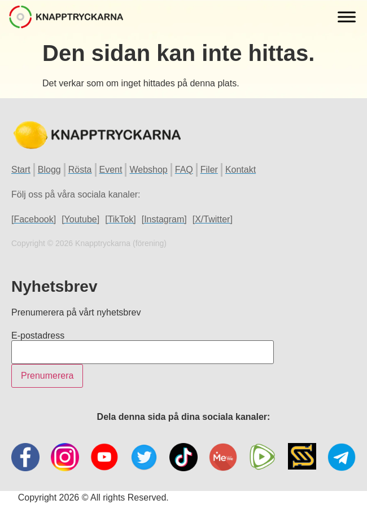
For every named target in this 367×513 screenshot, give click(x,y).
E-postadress (37, 335)
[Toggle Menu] (347, 16)
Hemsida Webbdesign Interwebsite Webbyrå (260, 497)
